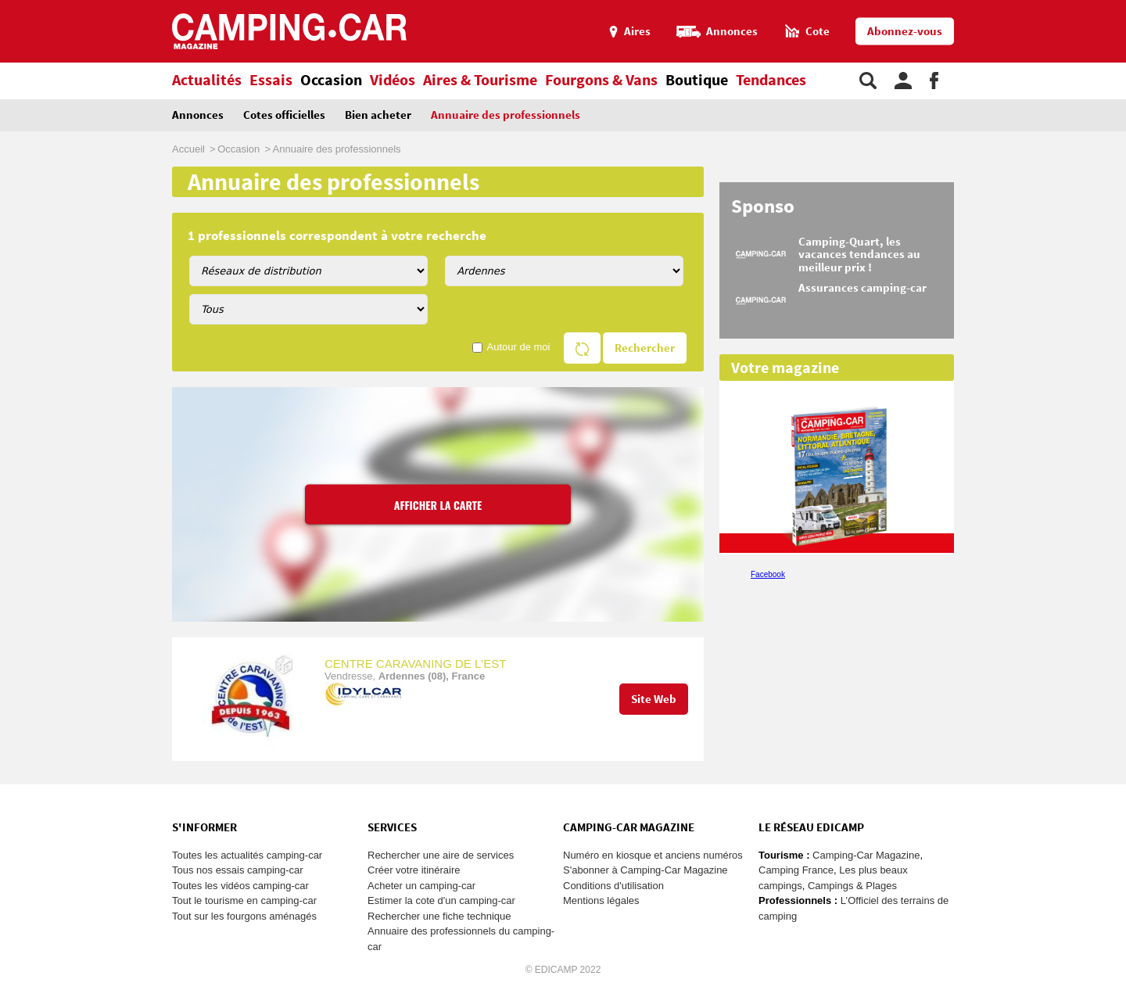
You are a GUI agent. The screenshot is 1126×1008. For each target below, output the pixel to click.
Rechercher (645, 348)
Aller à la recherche (1122, 6)
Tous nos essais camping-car (237, 870)
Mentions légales (601, 900)
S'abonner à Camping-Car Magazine (645, 870)
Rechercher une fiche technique (439, 916)
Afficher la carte (438, 504)
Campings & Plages (852, 885)
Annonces (198, 115)
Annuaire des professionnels (505, 115)
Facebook (768, 574)
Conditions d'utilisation (613, 885)
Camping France (796, 870)
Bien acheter (378, 115)
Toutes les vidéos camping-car (240, 885)
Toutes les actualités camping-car (247, 855)
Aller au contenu (1114, 6)
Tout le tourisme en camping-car (244, 900)
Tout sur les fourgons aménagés (244, 916)
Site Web (653, 699)
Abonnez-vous (904, 31)
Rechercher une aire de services (441, 855)
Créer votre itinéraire (414, 870)
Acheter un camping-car (421, 885)
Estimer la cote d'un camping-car (441, 900)
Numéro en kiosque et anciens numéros (653, 855)
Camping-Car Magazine (866, 855)
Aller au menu (1106, 6)
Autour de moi (518, 347)
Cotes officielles (284, 115)
